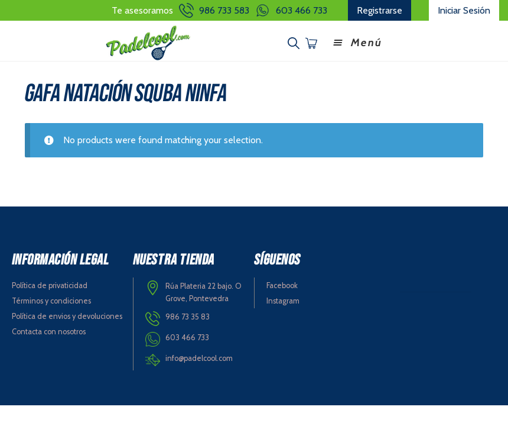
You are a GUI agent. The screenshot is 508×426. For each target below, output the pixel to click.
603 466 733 (301, 10)
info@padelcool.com (199, 358)
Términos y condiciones (51, 300)
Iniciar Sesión (464, 10)
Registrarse (379, 10)
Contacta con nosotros (49, 331)
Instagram (282, 300)
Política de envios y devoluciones (67, 316)
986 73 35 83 (187, 316)
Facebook (282, 285)
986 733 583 (224, 10)
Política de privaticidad (49, 285)
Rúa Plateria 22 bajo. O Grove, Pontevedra (203, 292)
